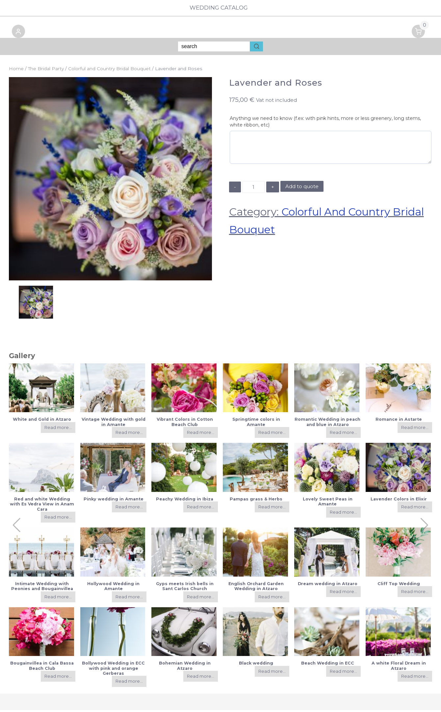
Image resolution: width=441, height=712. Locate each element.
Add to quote (302, 188)
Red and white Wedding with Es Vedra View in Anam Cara (42, 506)
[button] (15, 35)
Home (16, 70)
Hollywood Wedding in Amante (113, 588)
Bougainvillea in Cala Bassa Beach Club (42, 668)
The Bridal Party (46, 70)
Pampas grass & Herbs (256, 500)
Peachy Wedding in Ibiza (184, 500)
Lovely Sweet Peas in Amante (327, 503)
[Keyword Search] (214, 49)
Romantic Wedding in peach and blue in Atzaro (327, 424)
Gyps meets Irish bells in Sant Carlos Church (185, 588)
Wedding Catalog (220, 8)
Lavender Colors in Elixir (399, 500)
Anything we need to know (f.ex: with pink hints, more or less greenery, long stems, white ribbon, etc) (325, 123)
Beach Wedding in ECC (327, 665)
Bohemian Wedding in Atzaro (185, 668)
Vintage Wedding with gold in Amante (113, 424)
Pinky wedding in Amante (113, 500)
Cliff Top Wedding (398, 585)
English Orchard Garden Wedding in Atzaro (256, 588)
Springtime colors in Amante (256, 424)
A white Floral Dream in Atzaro (399, 668)
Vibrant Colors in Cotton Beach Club (185, 424)
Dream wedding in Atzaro (327, 585)
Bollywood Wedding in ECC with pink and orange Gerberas (113, 670)
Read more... (58, 429)
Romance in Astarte (399, 421)
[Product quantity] (253, 189)
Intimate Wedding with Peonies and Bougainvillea (42, 588)
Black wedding (256, 665)
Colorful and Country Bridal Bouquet (109, 70)
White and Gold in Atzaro (42, 421)
